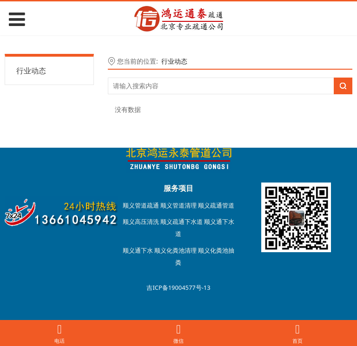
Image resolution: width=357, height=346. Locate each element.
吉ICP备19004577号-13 (178, 287)
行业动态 (31, 70)
